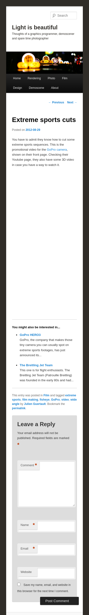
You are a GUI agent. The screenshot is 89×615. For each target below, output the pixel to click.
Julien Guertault (35, 404)
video (65, 399)
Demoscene (36, 88)
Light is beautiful (35, 27)
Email (28, 548)
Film (64, 78)
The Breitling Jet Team (36, 365)
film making (30, 399)
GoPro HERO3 (30, 335)
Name (28, 525)
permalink (19, 408)
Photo (51, 78)
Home (17, 78)
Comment (29, 465)
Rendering (34, 78)
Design (17, 88)
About (54, 88)
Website (26, 572)
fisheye (44, 399)
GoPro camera (57, 149)
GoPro (55, 399)
